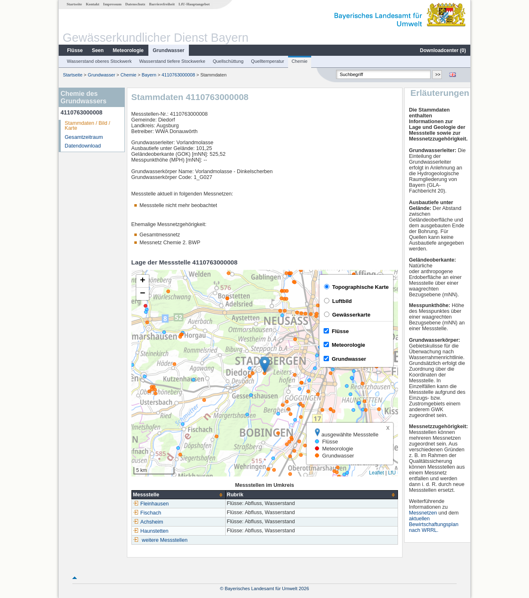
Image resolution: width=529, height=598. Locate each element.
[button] (265, 364)
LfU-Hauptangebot (194, 4)
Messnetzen (423, 513)
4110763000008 (178, 74)
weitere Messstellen (165, 540)
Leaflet (376, 473)
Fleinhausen (151, 504)
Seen (98, 50)
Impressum (112, 4)
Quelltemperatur (267, 61)
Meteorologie (128, 50)
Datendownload (83, 146)
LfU (392, 473)
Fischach (147, 513)
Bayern (149, 74)
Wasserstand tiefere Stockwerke (172, 61)
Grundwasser (169, 50)
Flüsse (75, 50)
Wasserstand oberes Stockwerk (99, 61)
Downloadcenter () (443, 50)
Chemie (300, 61)
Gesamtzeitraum (84, 137)
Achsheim (148, 522)
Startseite (74, 4)
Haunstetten (151, 531)
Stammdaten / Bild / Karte (87, 125)
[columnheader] (178, 495)
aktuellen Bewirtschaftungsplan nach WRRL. (433, 524)
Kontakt (93, 4)
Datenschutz (135, 4)
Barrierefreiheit (162, 4)
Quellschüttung (228, 61)
